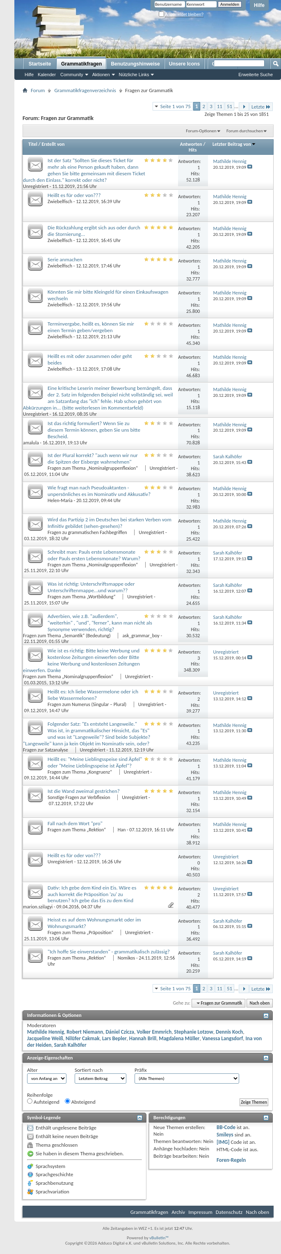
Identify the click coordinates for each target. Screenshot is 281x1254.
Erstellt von (52, 144)
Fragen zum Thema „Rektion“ (77, 830)
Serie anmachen (65, 259)
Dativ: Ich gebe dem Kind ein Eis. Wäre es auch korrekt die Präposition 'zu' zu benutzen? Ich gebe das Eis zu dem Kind (92, 894)
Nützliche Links (134, 74)
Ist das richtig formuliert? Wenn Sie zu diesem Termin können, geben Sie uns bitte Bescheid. (94, 429)
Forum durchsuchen (244, 131)
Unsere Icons (184, 64)
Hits (192, 150)
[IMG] (223, 1142)
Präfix (141, 1070)
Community (71, 74)
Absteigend (80, 1101)
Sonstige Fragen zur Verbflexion (79, 797)
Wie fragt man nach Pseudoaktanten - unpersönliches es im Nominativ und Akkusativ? (99, 490)
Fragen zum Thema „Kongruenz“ (80, 772)
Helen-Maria (60, 500)
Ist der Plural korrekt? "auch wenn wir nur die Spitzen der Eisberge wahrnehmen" (93, 458)
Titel (32, 144)
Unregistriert (35, 186)
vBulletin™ (159, 1237)
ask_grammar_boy (140, 635)
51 (229, 106)
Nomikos (126, 958)
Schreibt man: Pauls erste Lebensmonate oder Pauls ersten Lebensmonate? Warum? (94, 555)
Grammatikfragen (81, 64)
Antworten (191, 144)
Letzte (261, 107)
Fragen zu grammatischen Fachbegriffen (88, 532)
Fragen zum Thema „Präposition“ (81, 932)
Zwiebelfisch (60, 201)
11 (219, 106)
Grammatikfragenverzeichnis (85, 90)
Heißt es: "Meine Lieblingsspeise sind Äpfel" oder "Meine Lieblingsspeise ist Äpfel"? (95, 762)
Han (122, 830)
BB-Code (226, 1127)
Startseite (40, 64)
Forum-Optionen (201, 131)
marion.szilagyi (38, 907)
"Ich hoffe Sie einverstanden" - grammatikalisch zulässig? (109, 951)
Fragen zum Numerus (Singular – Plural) (88, 704)
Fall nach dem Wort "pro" (75, 823)
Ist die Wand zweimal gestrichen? (84, 791)
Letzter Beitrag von (234, 144)
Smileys (225, 1135)
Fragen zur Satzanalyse (46, 750)
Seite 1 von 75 (175, 106)
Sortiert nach (89, 1070)
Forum (38, 90)
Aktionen (101, 74)
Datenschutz (229, 1212)
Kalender (47, 74)
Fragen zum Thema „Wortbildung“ (82, 597)
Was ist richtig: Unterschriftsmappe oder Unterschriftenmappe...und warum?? (91, 587)
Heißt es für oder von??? (74, 195)
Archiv (178, 1212)
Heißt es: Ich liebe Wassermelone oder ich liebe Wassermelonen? (93, 694)
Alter (32, 1070)
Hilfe (259, 5)
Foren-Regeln (231, 1160)
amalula (31, 443)
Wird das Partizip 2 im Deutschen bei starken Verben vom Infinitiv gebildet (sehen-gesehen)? (109, 522)
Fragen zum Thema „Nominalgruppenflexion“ (93, 468)
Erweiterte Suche (255, 74)
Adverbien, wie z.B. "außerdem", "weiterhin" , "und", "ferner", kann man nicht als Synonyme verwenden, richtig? (100, 622)
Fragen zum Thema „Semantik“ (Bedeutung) (67, 635)
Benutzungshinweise (135, 64)
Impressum (200, 1212)
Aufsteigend (43, 1101)
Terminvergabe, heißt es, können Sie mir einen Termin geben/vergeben (91, 327)
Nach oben (259, 1003)
